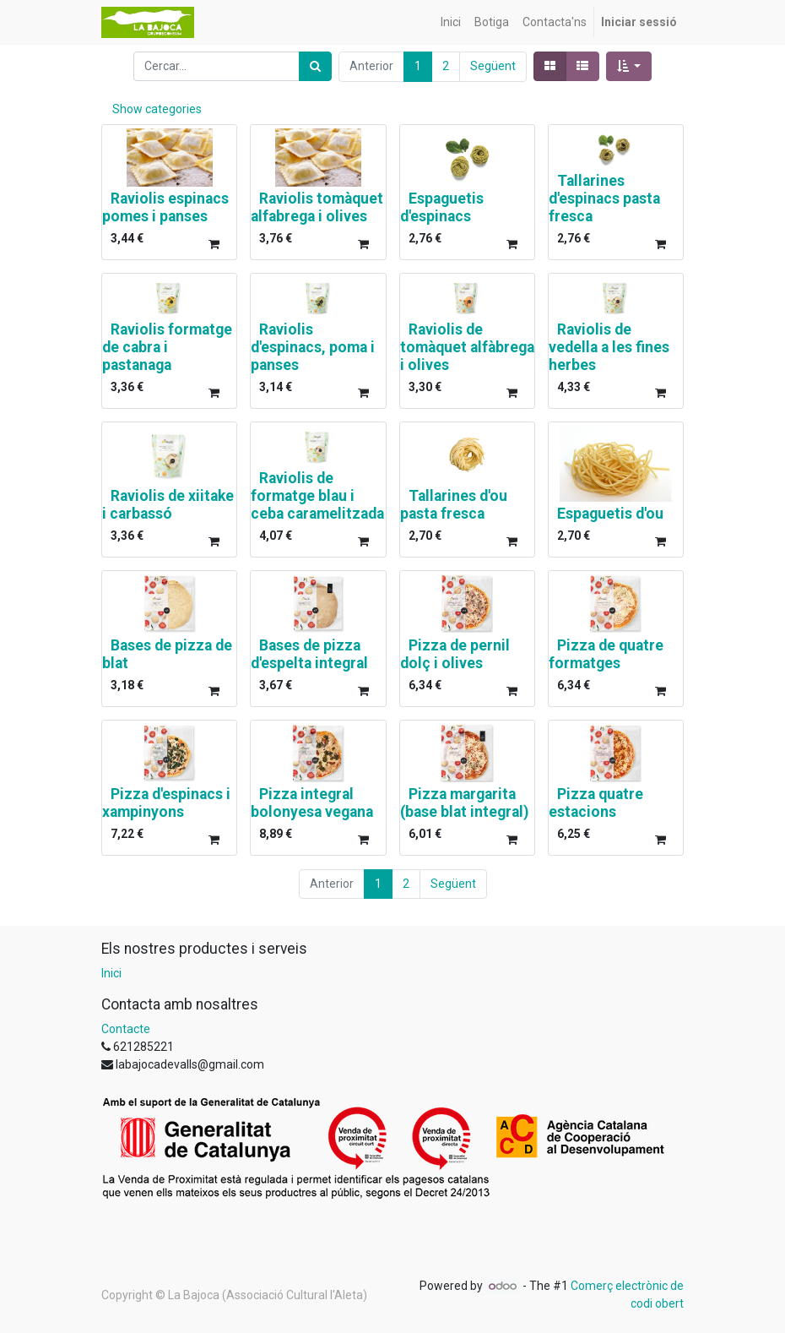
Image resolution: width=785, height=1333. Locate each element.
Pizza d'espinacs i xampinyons (166, 803)
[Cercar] (315, 66)
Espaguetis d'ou (610, 513)
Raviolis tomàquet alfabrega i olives (317, 207)
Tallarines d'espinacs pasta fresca (604, 198)
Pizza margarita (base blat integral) (464, 803)
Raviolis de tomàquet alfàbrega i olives (467, 347)
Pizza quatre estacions (596, 803)
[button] (629, 66)
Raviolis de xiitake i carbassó (168, 504)
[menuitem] (451, 22)
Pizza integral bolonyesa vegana (312, 803)
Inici (111, 973)
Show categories (157, 109)
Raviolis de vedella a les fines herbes (609, 347)
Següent (493, 66)
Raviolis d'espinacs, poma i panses (313, 347)
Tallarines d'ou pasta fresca (453, 504)
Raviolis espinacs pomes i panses (165, 207)
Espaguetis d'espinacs (442, 207)
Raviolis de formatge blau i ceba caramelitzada (317, 496)
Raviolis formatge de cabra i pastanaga (167, 347)
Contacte (125, 1029)
